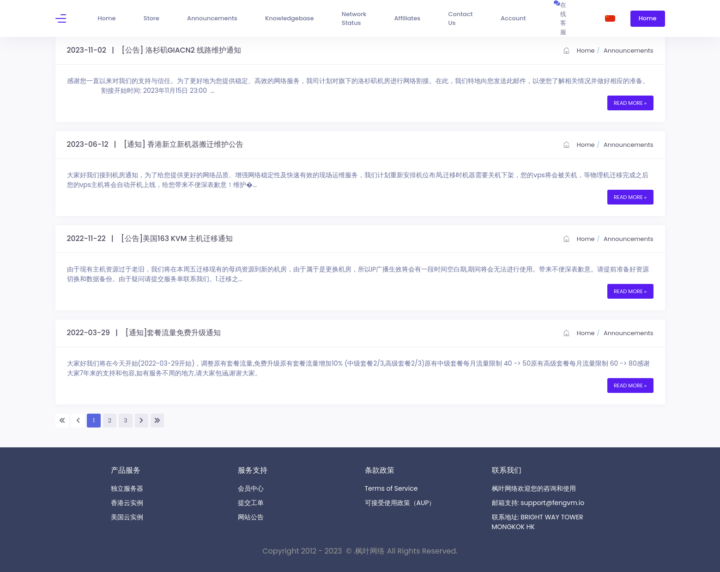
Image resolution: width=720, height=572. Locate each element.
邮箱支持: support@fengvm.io (538, 502)
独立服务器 (127, 488)
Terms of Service (391, 488)
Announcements (628, 50)
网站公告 (251, 517)
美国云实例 (127, 517)
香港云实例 (127, 502)
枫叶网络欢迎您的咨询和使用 (534, 488)
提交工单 (251, 502)
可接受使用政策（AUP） (400, 502)
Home (579, 50)
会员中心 (251, 488)
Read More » (630, 103)
